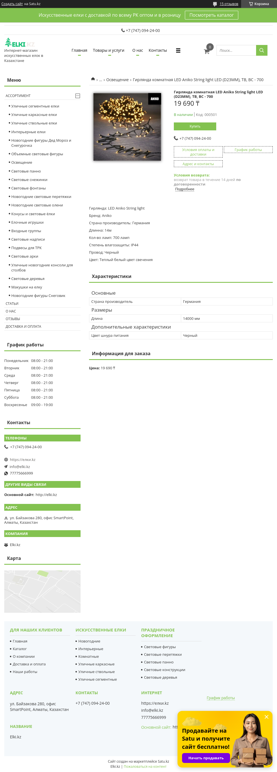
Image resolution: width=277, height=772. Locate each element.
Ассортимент (18, 95)
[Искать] (261, 50)
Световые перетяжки (163, 654)
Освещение (117, 79)
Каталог (20, 648)
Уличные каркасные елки (34, 114)
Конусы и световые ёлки (33, 213)
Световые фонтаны (28, 188)
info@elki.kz (20, 466)
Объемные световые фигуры (37, 153)
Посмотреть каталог (211, 15)
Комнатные (88, 656)
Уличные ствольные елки (34, 123)
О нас (137, 50)
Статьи (12, 303)
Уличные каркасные (96, 664)
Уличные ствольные (96, 671)
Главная (79, 50)
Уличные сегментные (97, 679)
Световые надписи (28, 239)
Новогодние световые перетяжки (41, 196)
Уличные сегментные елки (35, 106)
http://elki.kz (46, 494)
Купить (195, 126)
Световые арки (24, 256)
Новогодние (89, 641)
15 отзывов (229, 3)
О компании (24, 656)
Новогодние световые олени (37, 205)
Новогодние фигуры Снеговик (38, 295)
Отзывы (13, 318)
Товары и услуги (108, 50)
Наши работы (25, 671)
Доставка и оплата (23, 326)
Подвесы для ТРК (26, 247)
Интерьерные (90, 648)
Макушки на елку (26, 287)
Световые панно (26, 171)
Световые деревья (27, 278)
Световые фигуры (160, 646)
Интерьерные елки (28, 131)
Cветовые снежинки (29, 179)
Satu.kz (163, 761)
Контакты (158, 50)
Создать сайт (12, 4)
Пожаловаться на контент (145, 766)
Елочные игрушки (27, 222)
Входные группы (26, 230)
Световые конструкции (164, 669)
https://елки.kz (22, 459)
